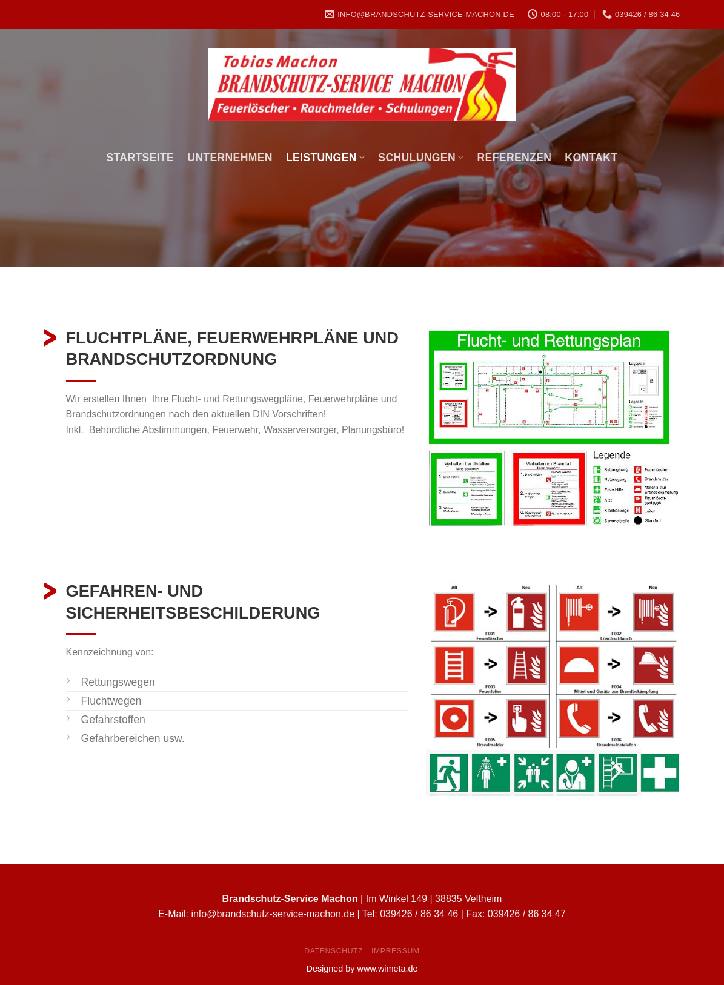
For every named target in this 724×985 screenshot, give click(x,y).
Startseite (140, 157)
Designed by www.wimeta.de (362, 968)
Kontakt (591, 157)
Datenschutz (333, 951)
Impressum (395, 951)
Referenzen (514, 157)
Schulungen (420, 157)
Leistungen (325, 157)
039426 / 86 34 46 (419, 914)
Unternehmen (230, 157)
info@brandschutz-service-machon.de (272, 914)
